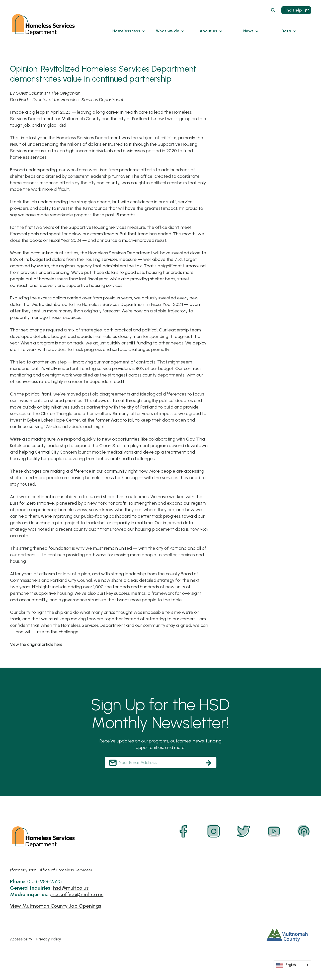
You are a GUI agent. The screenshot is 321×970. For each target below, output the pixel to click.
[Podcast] (304, 831)
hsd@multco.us (71, 888)
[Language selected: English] (292, 965)
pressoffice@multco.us (76, 894)
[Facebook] (184, 831)
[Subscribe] (208, 763)
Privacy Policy (48, 938)
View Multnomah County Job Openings (55, 906)
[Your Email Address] (160, 762)
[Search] (273, 10)
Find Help (296, 10)
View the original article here (39, 644)
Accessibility (21, 938)
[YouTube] (274, 831)
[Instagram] (214, 831)
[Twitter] (244, 831)
